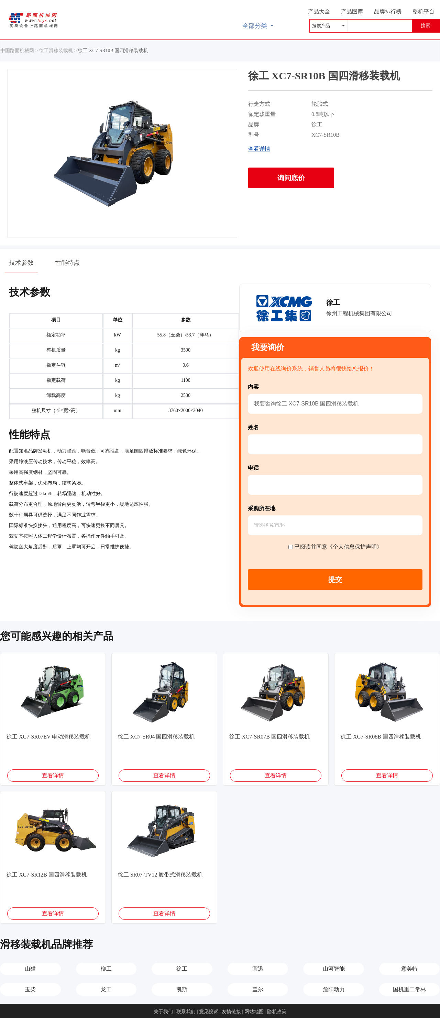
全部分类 (257, 25)
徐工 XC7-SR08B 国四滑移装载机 (381, 737)
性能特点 (67, 262)
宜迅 (257, 969)
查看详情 (259, 149)
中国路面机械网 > (19, 50)
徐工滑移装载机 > (58, 50)
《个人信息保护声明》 (354, 547)
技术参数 (21, 266)
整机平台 (423, 11)
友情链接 (231, 1011)
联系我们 (186, 1011)
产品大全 (319, 11)
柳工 (106, 969)
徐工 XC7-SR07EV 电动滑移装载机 (48, 737)
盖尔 (257, 989)
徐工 (181, 969)
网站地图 (254, 1011)
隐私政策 (276, 1011)
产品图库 (352, 11)
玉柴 (30, 989)
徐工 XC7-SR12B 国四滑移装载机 (47, 875)
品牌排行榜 (388, 11)
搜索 (425, 25)
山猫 (30, 969)
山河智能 (334, 969)
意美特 (409, 969)
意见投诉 (208, 1011)
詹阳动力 (334, 989)
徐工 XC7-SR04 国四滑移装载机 (156, 737)
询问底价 (291, 178)
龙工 (106, 989)
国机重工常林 (409, 989)
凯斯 (181, 989)
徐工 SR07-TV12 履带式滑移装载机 (160, 875)
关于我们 (163, 1011)
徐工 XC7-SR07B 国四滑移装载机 (269, 737)
